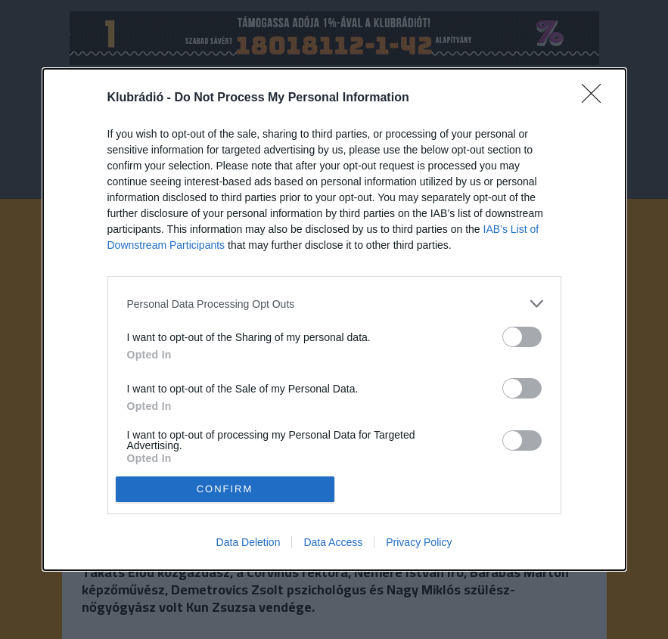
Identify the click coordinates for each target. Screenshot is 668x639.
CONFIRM (225, 488)
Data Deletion (248, 542)
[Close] (596, 98)
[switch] (522, 337)
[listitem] (334, 304)
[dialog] (334, 319)
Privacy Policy (419, 542)
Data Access (332, 542)
